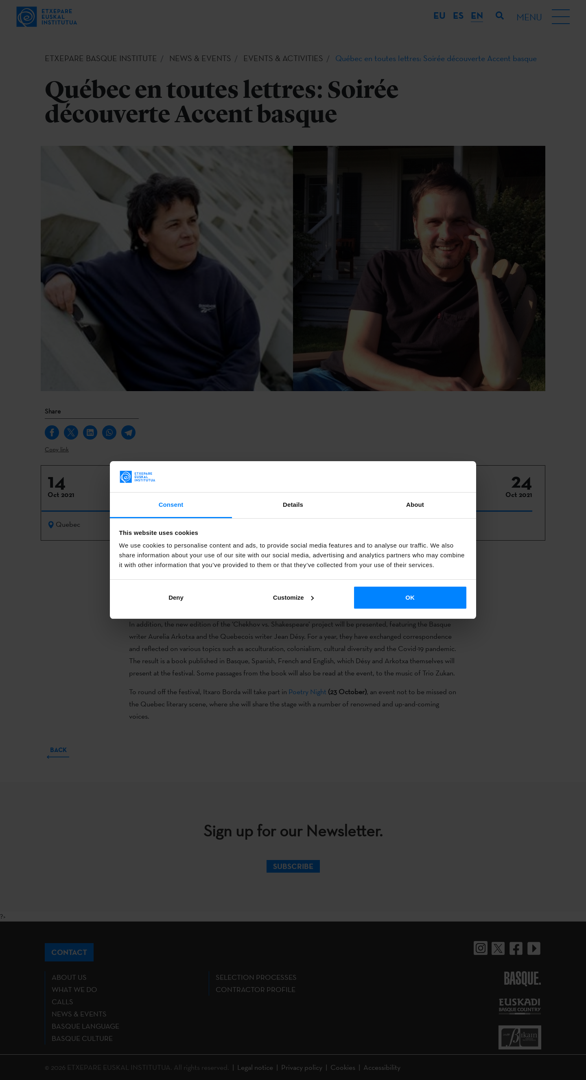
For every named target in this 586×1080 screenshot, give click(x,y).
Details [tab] (293, 504)
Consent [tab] (171, 504)
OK (410, 597)
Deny (176, 597)
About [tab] (415, 504)
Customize (293, 597)
